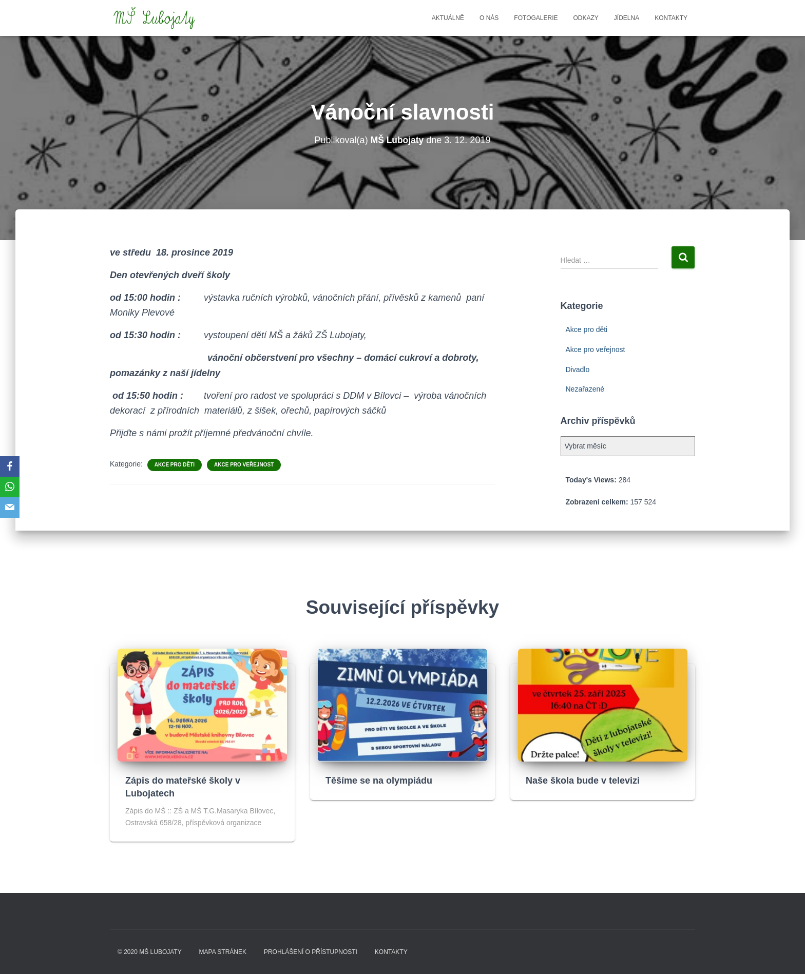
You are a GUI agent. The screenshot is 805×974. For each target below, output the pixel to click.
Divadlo (578, 369)
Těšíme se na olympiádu (378, 780)
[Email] (10, 507)
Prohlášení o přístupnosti (310, 952)
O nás (489, 18)
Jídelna (626, 18)
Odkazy (586, 18)
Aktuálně (448, 18)
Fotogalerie (536, 18)
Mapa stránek (222, 952)
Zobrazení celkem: (598, 502)
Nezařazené (585, 389)
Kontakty (671, 18)
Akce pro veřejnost (244, 464)
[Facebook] (10, 466)
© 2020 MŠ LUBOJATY (150, 952)
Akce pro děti (175, 464)
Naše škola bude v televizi (583, 780)
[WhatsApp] (10, 487)
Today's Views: (592, 480)
